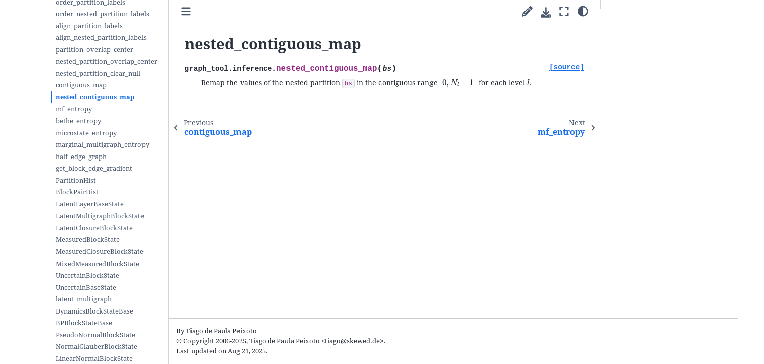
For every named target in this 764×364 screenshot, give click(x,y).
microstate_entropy (86, 133)
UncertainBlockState (87, 275)
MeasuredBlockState (88, 239)
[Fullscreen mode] (564, 12)
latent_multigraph (84, 299)
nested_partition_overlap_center (106, 61)
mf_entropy (74, 109)
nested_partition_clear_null (98, 73)
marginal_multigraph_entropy (102, 144)
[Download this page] (546, 12)
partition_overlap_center (94, 50)
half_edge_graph (81, 157)
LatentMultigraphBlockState (100, 216)
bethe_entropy (78, 121)
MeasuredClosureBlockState (100, 251)
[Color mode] (583, 10)
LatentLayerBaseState (90, 204)
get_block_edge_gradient (94, 168)
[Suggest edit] (527, 12)
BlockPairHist (77, 192)
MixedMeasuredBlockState (97, 264)
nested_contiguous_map (95, 97)
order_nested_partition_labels (102, 14)
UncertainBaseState (86, 287)
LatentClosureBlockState (94, 228)
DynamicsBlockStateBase (94, 311)
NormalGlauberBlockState (96, 346)
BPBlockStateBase (84, 323)
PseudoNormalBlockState (95, 335)
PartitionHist (76, 180)
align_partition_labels (89, 26)
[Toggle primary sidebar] (186, 12)
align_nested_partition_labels (101, 37)
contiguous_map (81, 85)
